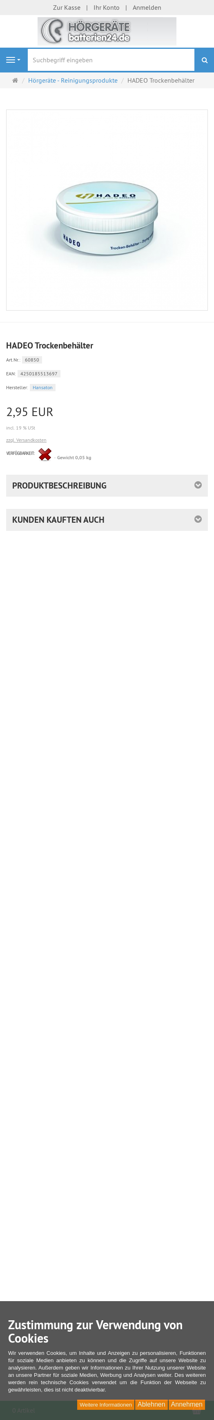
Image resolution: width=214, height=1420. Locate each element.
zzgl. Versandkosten (26, 440)
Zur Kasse (66, 7)
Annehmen (187, 1404)
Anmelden (147, 7)
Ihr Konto (107, 7)
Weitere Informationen (106, 1405)
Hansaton (43, 387)
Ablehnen (151, 1404)
